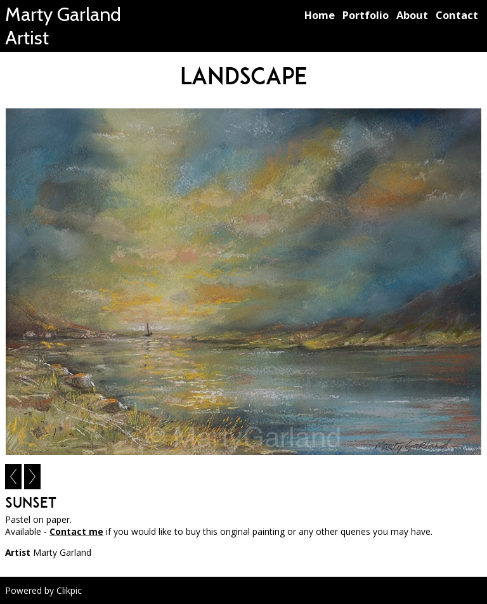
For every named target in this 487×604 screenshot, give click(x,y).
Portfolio (365, 15)
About (412, 15)
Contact (457, 15)
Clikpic (69, 590)
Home (319, 15)
